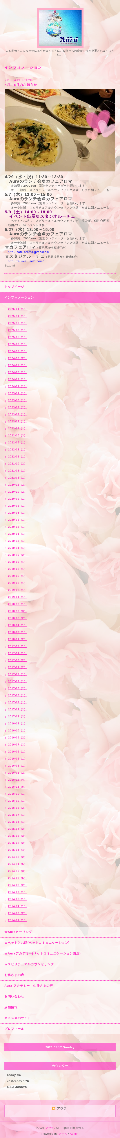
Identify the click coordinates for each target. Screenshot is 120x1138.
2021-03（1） (17, 470)
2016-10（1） (17, 730)
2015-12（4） (17, 779)
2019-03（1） (17, 583)
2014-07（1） (17, 892)
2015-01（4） (17, 850)
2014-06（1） (17, 899)
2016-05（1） (17, 758)
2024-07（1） (17, 365)
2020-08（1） (17, 505)
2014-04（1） (17, 906)
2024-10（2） (17, 358)
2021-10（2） (17, 463)
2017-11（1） (17, 653)
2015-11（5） (17, 786)
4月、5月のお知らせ (21, 84)
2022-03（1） (17, 449)
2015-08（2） (17, 807)
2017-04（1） (17, 702)
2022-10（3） (17, 435)
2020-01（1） (17, 533)
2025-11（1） (17, 316)
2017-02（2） (17, 716)
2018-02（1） (17, 632)
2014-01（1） (17, 920)
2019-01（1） (17, 597)
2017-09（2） (17, 667)
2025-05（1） (17, 337)
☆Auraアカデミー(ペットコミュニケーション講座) (42, 953)
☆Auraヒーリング (18, 932)
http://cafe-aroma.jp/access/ (28, 252)
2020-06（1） (17, 512)
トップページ (14, 286)
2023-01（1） (17, 428)
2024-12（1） (17, 351)
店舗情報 (11, 1007)
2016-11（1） (17, 723)
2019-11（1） (17, 547)
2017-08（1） (17, 674)
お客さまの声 (14, 975)
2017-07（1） (17, 681)
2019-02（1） (17, 590)
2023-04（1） (17, 414)
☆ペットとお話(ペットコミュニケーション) (36, 942)
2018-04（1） (17, 625)
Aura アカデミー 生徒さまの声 (28, 985)
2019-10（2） (17, 554)
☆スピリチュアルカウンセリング (29, 964)
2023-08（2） (17, 407)
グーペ (62, 1133)
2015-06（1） (17, 821)
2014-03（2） (17, 913)
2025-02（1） (17, 344)
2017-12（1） (17, 646)
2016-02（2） (17, 772)
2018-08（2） (17, 618)
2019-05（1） (17, 576)
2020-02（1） (17, 526)
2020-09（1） (17, 498)
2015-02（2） (17, 842)
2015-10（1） (17, 793)
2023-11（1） (17, 393)
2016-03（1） (17, 765)
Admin (74, 1133)
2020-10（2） (17, 491)
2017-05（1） (17, 695)
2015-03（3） (17, 835)
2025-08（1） (17, 330)
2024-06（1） (17, 372)
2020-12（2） (17, 484)
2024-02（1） (17, 379)
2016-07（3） (17, 744)
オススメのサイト (17, 1018)
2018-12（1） (17, 604)
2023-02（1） (17, 421)
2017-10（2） (17, 660)
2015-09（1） (17, 800)
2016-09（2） (17, 737)
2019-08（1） (17, 569)
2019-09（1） (17, 562)
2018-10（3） (17, 611)
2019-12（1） (17, 540)
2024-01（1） (17, 386)
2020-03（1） (17, 519)
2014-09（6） (17, 878)
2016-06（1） (17, 751)
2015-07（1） (17, 814)
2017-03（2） (17, 709)
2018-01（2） (17, 639)
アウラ (49, 1127)
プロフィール (14, 1028)
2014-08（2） (17, 885)
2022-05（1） (17, 442)
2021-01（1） (17, 477)
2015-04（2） (17, 828)
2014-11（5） (17, 864)
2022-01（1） (17, 456)
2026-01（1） (17, 309)
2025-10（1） (17, 323)
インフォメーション (19, 297)
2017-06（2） (17, 688)
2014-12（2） (17, 857)
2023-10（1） (17, 400)
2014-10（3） (17, 871)
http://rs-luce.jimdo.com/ (26, 261)
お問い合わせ (14, 996)
